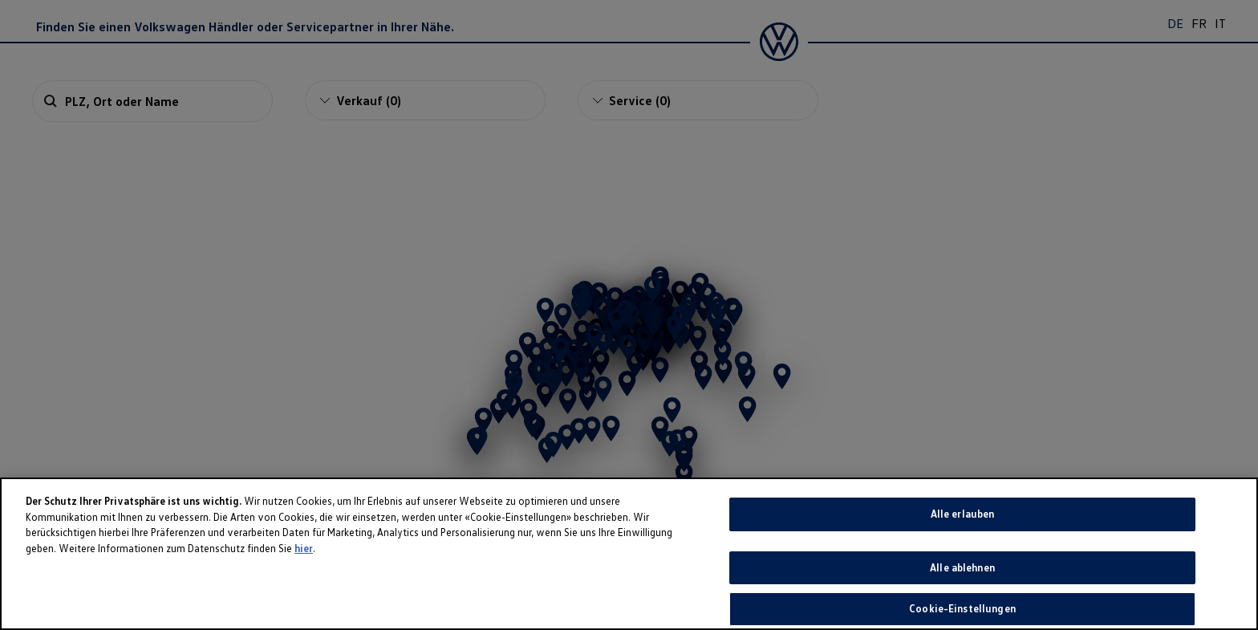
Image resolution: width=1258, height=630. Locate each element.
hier (303, 548)
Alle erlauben (963, 513)
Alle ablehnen (962, 567)
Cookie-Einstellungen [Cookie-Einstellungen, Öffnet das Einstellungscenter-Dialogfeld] (962, 608)
